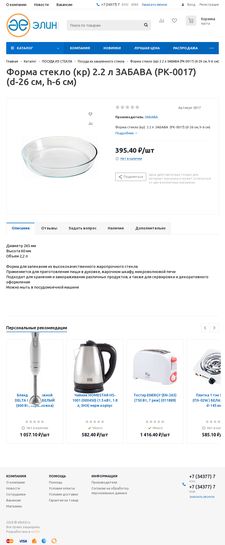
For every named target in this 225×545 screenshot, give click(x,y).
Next (214, 328)
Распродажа (185, 48)
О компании (15, 482)
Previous (205, 328)
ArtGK (35, 531)
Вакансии (13, 500)
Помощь (57, 476)
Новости (13, 488)
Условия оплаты (62, 488)
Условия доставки (63, 494)
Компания (80, 48)
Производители (104, 482)
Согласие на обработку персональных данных (110, 490)
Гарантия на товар (64, 500)
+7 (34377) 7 (110, 4)
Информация (104, 476)
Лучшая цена (147, 48)
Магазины (14, 506)
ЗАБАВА (151, 117)
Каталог (25, 48)
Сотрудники (16, 494)
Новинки (112, 48)
